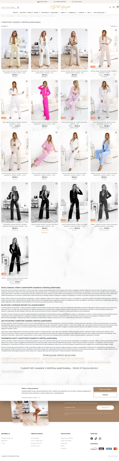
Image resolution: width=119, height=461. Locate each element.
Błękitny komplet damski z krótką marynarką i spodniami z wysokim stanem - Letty (104, 174)
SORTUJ (114, 26)
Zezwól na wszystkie (105, 449)
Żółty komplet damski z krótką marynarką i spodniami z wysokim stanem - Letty (15, 72)
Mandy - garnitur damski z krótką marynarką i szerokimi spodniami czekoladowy (104, 225)
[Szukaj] (10, 7)
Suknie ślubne (54, 12)
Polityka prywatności (7, 433)
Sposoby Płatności (36, 438)
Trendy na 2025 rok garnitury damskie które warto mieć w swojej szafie (22, 362)
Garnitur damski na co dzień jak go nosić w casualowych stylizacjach (65, 362)
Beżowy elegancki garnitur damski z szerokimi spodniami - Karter (104, 72)
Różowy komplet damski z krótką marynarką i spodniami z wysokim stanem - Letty (45, 174)
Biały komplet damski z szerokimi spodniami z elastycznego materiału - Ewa (45, 72)
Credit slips (64, 438)
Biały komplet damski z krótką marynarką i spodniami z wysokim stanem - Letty (74, 174)
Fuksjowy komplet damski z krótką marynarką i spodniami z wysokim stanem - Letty (44, 123)
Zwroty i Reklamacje (36, 435)
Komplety (63, 12)
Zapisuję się (105, 402)
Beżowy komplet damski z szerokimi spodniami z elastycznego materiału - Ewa (74, 72)
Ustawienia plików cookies (30, 457)
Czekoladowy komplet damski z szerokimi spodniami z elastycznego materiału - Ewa (15, 225)
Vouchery (63, 443)
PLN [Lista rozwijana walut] (105, 7)
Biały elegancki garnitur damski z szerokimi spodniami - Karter (15, 123)
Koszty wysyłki (35, 433)
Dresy (89, 12)
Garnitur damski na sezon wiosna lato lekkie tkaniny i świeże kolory (21, 359)
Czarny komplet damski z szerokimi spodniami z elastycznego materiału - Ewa (44, 225)
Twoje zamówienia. (66, 435)
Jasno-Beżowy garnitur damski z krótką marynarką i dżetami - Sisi (104, 123)
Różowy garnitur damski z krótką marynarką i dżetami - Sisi (74, 123)
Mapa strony (4, 440)
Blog (2, 443)
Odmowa (105, 455)
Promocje (30, 12)
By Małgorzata (45, 12)
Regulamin (4, 435)
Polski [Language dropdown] (99, 7)
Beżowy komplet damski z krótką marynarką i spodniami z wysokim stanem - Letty (15, 174)
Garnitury (81, 12)
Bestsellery (23, 12)
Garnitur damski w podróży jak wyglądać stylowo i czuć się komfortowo (63, 359)
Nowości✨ (16, 12)
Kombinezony (72, 12)
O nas (3, 438)
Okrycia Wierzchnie (99, 12)
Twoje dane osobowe (67, 433)
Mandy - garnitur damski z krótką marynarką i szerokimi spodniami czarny (15, 279)
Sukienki (36, 12)
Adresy (63, 440)
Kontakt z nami (35, 440)
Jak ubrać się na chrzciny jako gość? (12, 371)
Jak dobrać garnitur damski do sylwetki (99, 362)
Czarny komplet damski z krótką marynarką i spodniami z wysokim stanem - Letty (74, 225)
